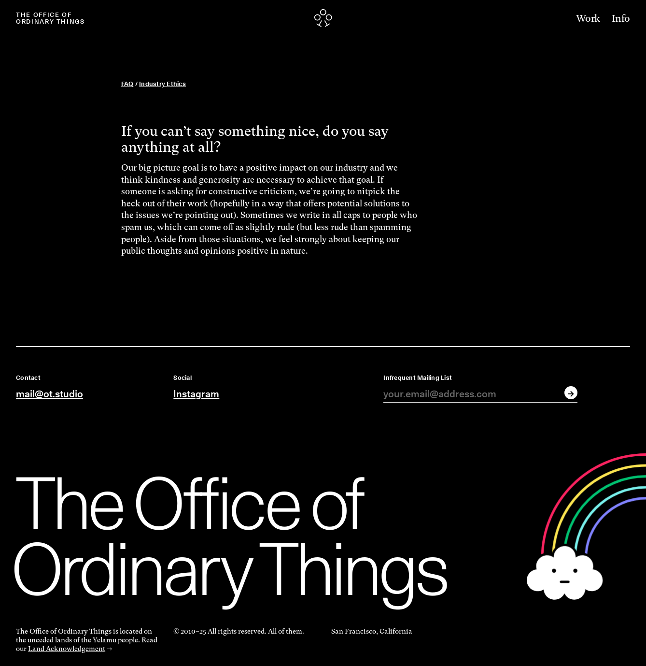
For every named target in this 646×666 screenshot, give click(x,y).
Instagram (196, 394)
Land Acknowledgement (66, 648)
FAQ (127, 84)
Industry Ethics (162, 84)
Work (588, 19)
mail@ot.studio (49, 394)
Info (621, 19)
